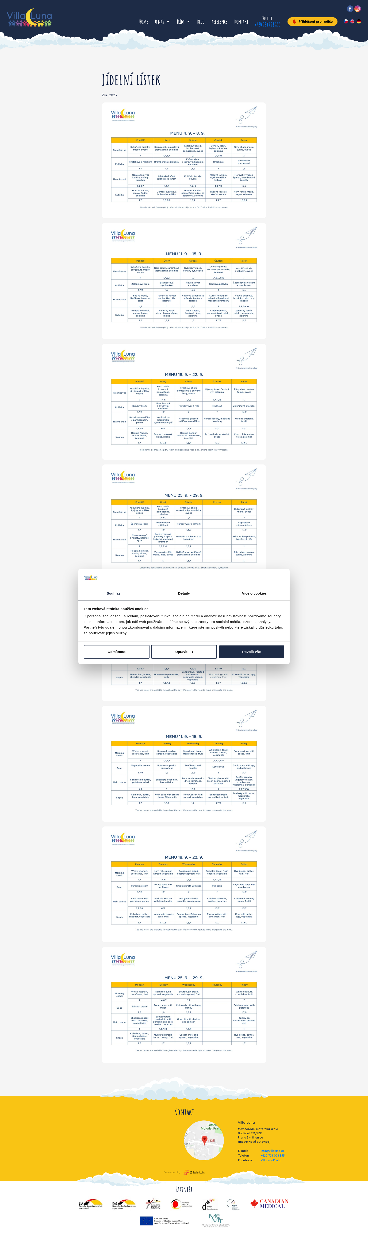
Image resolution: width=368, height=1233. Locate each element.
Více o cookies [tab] (254, 593)
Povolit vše (251, 652)
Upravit (184, 652)
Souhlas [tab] (113, 593)
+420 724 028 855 (267, 24)
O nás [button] (160, 21)
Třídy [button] (181, 21)
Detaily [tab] (184, 593)
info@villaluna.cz (272, 1151)
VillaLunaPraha (271, 1160)
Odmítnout (117, 652)
